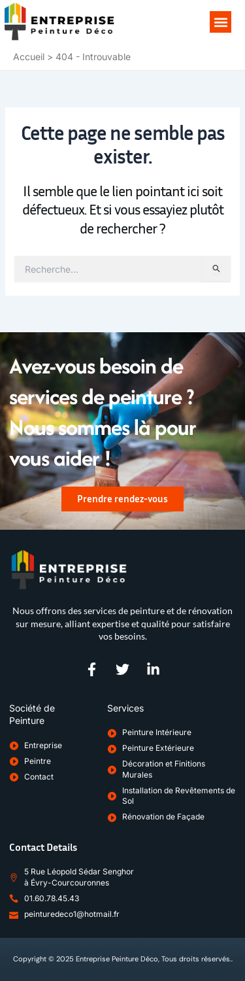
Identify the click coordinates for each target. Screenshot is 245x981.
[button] (220, 22)
